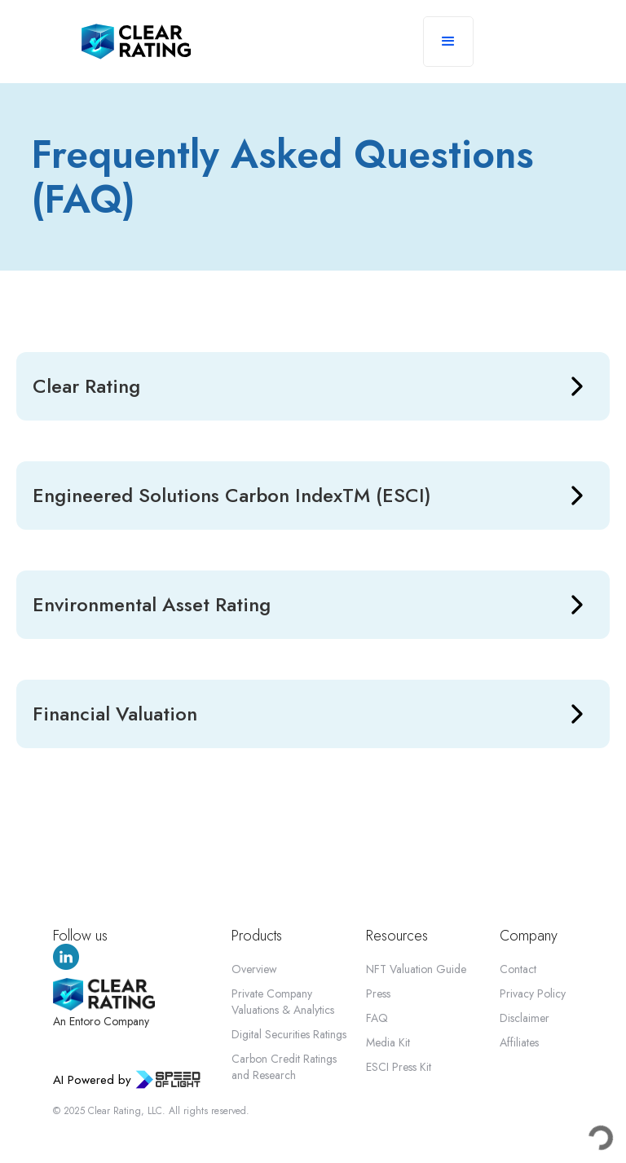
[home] (136, 41)
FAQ (377, 1018)
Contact (518, 969)
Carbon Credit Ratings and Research (284, 1067)
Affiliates (519, 1042)
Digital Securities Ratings (288, 1034)
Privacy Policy (533, 993)
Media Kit (388, 1042)
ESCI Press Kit (398, 1067)
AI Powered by (92, 1080)
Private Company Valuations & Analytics (282, 1001)
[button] (448, 41)
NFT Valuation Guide (416, 969)
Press (378, 993)
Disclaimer (524, 1018)
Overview (254, 969)
